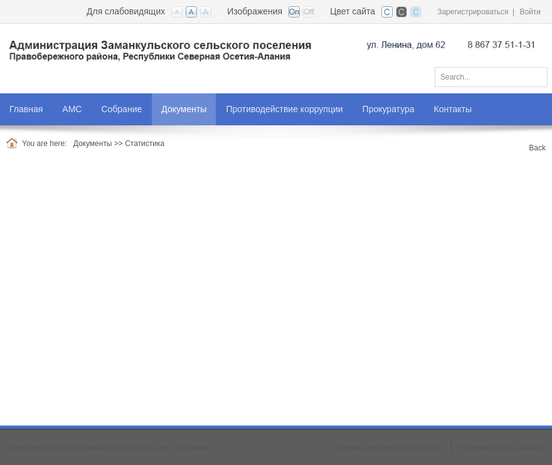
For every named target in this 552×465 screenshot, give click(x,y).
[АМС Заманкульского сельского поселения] (276, 51)
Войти (530, 12)
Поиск (534, 74)
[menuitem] (72, 109)
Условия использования (501, 448)
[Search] (491, 77)
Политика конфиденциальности (387, 448)
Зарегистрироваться (472, 12)
